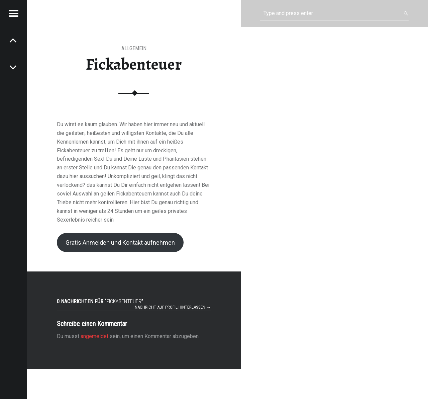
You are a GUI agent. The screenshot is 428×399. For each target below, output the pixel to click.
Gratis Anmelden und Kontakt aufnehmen (120, 242)
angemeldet (94, 336)
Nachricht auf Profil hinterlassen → (173, 307)
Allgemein (133, 48)
